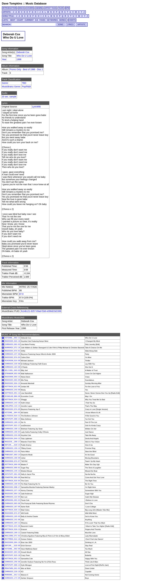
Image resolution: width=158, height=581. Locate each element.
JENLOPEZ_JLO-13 (12, 406)
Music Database (36, 3)
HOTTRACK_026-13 (12, 510)
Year (4, 59)
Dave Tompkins (12, 3)
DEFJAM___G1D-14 (12, 445)
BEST (12, 20)
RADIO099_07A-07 (12, 513)
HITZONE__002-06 (12, 549)
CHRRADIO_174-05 (12, 578)
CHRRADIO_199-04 (12, 484)
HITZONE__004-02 (12, 412)
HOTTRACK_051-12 (12, 393)
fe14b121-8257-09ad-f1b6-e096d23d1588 (41, 311)
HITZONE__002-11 (12, 338)
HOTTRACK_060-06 (12, 464)
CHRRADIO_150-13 (12, 448)
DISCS (21, 8)
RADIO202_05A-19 (12, 494)
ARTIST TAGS (50, 8)
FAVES (42, 20)
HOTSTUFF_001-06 (12, 474)
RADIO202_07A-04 (12, 357)
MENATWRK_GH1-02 (12, 568)
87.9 (21, 294)
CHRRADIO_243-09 (12, 390)
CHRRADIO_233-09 (12, 435)
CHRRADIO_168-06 (12, 458)
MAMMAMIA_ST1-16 (12, 348)
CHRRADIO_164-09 (12, 367)
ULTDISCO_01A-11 (12, 416)
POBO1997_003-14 (12, 455)
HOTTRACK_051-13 (12, 559)
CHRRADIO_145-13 (12, 471)
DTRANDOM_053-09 (12, 374)
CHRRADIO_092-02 (12, 344)
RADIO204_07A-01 (12, 351)
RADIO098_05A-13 (12, 377)
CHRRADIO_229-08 (12, 364)
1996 (19, 59)
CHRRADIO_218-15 (12, 571)
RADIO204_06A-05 (12, 380)
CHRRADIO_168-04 (12, 432)
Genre (5, 83)
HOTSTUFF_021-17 (12, 425)
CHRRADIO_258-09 (12, 562)
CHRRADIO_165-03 (12, 516)
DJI (36, 20)
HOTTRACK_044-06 (12, 526)
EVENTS (72, 20)
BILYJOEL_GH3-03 (12, 370)
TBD (24, 83)
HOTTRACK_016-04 (12, 481)
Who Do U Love (24, 56)
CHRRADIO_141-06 (12, 520)
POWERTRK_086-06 (12, 477)
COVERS (30, 8)
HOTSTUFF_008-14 (12, 419)
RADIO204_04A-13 (12, 438)
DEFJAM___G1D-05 (12, 546)
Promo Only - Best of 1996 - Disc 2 (26, 69)
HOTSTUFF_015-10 (12, 555)
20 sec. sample (9, 96)
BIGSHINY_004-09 (12, 552)
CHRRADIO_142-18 (12, 403)
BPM (67, 8)
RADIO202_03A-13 (12, 383)
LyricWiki (36, 106)
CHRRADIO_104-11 (12, 523)
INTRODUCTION (9, 8)
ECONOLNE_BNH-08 (12, 396)
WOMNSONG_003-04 (12, 500)
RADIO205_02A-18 (12, 341)
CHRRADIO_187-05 (12, 507)
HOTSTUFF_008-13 (12, 565)
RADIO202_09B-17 (12, 487)
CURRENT (29, 20)
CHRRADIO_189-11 (12, 533)
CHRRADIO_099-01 (12, 468)
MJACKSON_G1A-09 (12, 361)
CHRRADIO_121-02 (12, 451)
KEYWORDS (52, 20)
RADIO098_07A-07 (12, 461)
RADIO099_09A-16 (12, 542)
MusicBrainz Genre (11, 86)
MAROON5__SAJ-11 (12, 575)
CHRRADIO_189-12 (12, 422)
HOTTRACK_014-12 (12, 399)
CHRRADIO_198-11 (12, 429)
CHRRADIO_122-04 (12, 497)
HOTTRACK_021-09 (12, 386)
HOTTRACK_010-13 (12, 529)
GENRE (39, 8)
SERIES (62, 20)
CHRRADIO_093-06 (12, 503)
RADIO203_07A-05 (12, 409)
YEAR (60, 8)
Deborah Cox (23, 52)
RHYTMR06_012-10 (12, 539)
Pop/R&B (26, 86)
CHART (20, 20)
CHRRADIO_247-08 (12, 354)
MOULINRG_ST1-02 (12, 536)
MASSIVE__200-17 (12, 442)
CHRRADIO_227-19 (12, 490)
